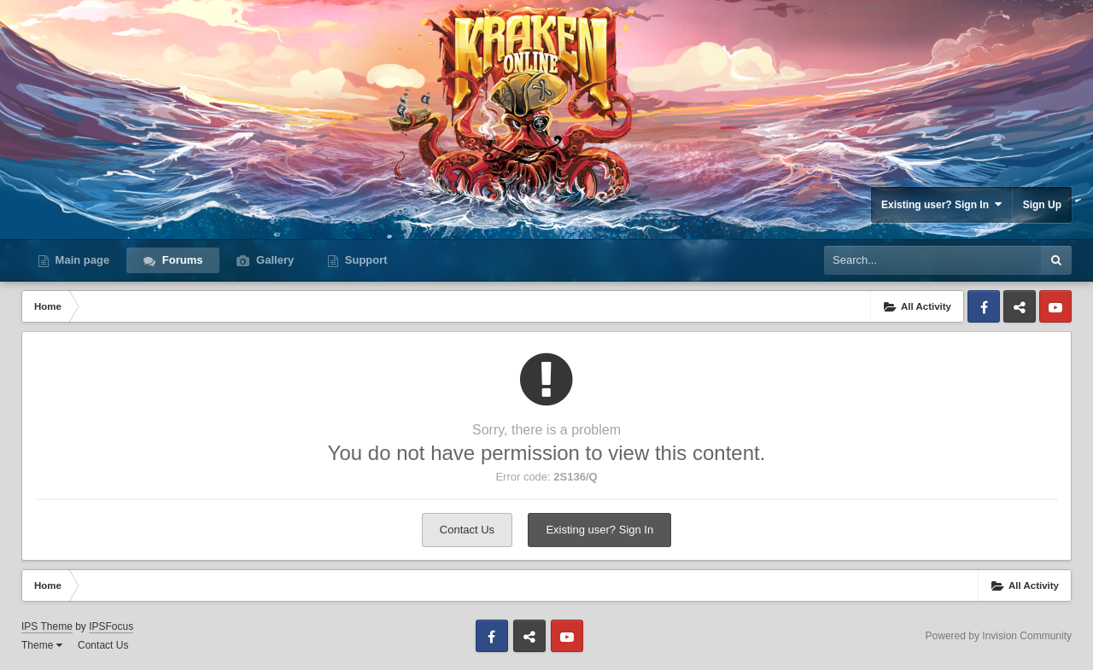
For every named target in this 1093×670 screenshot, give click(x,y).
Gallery (273, 259)
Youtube (1055, 306)
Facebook (983, 306)
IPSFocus (111, 626)
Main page (80, 259)
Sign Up (1042, 205)
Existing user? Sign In (941, 204)
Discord (1019, 306)
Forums (180, 259)
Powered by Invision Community (999, 636)
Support (364, 259)
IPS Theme (47, 626)
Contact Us (467, 529)
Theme (41, 645)
